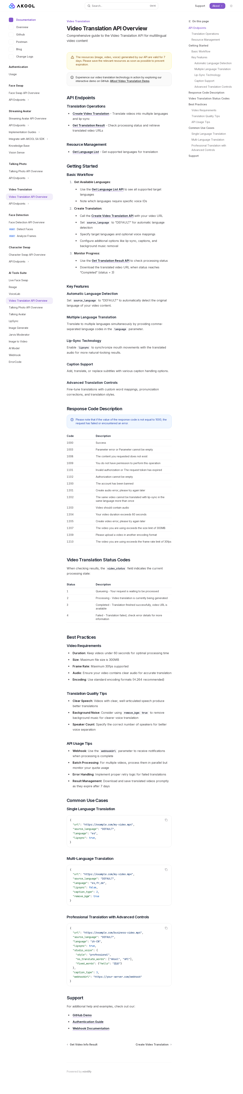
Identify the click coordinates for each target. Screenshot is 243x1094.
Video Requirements (204, 110)
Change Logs (21, 56)
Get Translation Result (89, 125)
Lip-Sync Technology (207, 74)
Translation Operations (205, 33)
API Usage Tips (201, 122)
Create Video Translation (91, 113)
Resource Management (206, 39)
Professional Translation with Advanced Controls (209, 147)
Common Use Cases (201, 127)
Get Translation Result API (110, 260)
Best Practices (198, 104)
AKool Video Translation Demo (129, 81)
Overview (18, 27)
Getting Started (198, 45)
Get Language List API (108, 189)
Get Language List (86, 152)
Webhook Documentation (91, 1028)
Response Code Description (206, 92)
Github (17, 34)
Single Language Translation (209, 133)
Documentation (22, 20)
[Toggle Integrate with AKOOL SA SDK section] (29, 139)
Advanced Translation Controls (213, 86)
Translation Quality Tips (206, 116)
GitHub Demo (82, 1015)
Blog (15, 49)
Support (200, 5)
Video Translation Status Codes (209, 98)
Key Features (199, 57)
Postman (18, 42)
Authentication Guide (88, 1022)
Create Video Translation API (112, 216)
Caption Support (204, 80)
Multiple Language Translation (212, 69)
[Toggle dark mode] (231, 6)
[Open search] (121, 6)
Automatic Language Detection (213, 63)
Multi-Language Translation (208, 139)
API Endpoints (197, 27)
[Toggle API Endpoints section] (29, 99)
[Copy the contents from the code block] (166, 820)
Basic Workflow (201, 51)
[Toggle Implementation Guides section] (29, 132)
